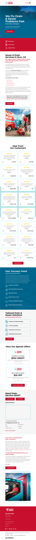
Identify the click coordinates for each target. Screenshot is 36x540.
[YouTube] (9, 528)
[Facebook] (5, 528)
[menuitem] (7, 535)
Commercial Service (8, 523)
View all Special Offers (18, 385)
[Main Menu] (30, 3)
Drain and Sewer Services (9, 521)
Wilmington (16, 449)
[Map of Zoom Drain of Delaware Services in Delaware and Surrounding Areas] (18, 412)
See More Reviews (18, 263)
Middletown (21, 449)
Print (21, 363)
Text (14, 363)
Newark (25, 449)
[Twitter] (7, 528)
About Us (7, 524)
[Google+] (11, 528)
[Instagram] (13, 528)
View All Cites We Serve (10, 430)
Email (18, 363)
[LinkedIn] (15, 528)
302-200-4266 (9, 513)
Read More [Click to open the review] (9, 159)
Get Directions (8, 518)
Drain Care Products (10, 85)
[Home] (9, 3)
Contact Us (7, 526)
